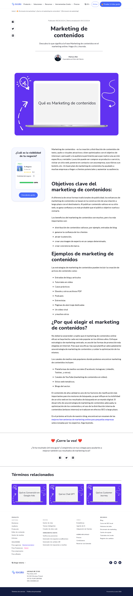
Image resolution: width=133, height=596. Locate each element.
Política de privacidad (34, 592)
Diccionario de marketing (108, 529)
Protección (15, 529)
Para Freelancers (20, 548)
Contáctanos (80, 541)
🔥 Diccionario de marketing (26, 11)
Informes (14, 538)
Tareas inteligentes (49, 526)
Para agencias (23, 545)
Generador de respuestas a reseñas (55, 545)
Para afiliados (16, 554)
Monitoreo (15, 523)
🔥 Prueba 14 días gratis (110, 4)
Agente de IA (80, 526)
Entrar (95, 4)
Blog (101, 520)
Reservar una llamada (83, 544)
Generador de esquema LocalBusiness (55, 539)
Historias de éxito (106, 526)
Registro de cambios (107, 538)
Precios (76, 4)
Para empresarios (17, 551)
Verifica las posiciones (50, 536)
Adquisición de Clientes (84, 529)
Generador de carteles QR (51, 542)
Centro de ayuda (105, 532)
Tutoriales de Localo (107, 535)
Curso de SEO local (106, 523)
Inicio (13, 11)
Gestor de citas (48, 523)
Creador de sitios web (50, 529)
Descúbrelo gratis (28, 195)
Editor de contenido (18, 532)
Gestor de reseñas (18, 535)
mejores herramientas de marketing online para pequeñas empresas (83, 419)
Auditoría (15, 526)
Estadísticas (80, 523)
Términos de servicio (18, 592)
